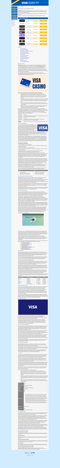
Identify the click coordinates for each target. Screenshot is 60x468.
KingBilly (29, 248)
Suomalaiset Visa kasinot (39, 185)
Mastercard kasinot (30, 109)
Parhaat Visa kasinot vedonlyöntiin (25, 57)
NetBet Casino (29, 32)
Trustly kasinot (37, 112)
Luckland (30, 243)
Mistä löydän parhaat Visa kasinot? (25, 53)
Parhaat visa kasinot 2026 (14, 7)
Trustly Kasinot (14, 17)
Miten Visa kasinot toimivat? (24, 49)
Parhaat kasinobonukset (23, 56)
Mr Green (30, 244)
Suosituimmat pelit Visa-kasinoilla (26, 195)
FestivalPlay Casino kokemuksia (14, 20)
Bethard (31, 249)
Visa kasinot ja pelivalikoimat (24, 52)
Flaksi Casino (13, 23)
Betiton (30, 242)
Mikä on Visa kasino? (23, 48)
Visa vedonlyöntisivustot (42, 328)
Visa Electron (37, 138)
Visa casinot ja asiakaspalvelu (24, 58)
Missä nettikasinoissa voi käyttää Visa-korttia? (26, 51)
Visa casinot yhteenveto (23, 60)
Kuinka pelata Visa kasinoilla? (24, 50)
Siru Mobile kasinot (29, 111)
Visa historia (22, 59)
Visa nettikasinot (22, 231)
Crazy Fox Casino (13, 24)
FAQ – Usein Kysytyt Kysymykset (24, 61)
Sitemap (32, 455)
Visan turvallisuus (22, 54)
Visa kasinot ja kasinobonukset (24, 55)
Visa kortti (21, 15)
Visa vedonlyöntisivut (14, 14)
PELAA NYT (43, 20)
